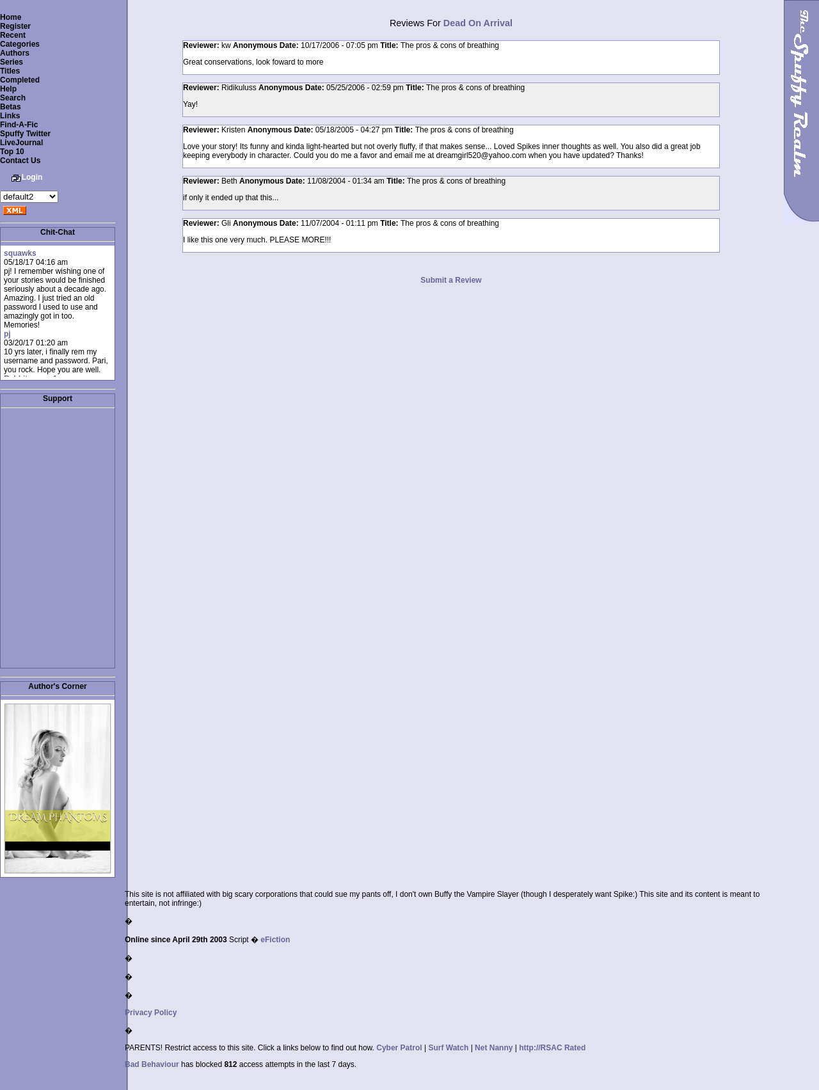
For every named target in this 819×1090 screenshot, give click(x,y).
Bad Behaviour (152, 1064)
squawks (20, 253)
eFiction (275, 939)
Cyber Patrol (399, 1047)
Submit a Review (450, 280)
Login (32, 177)
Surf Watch (448, 1047)
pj (7, 333)
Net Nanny (494, 1047)
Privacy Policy (151, 1012)
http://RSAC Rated (552, 1047)
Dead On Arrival (478, 23)
